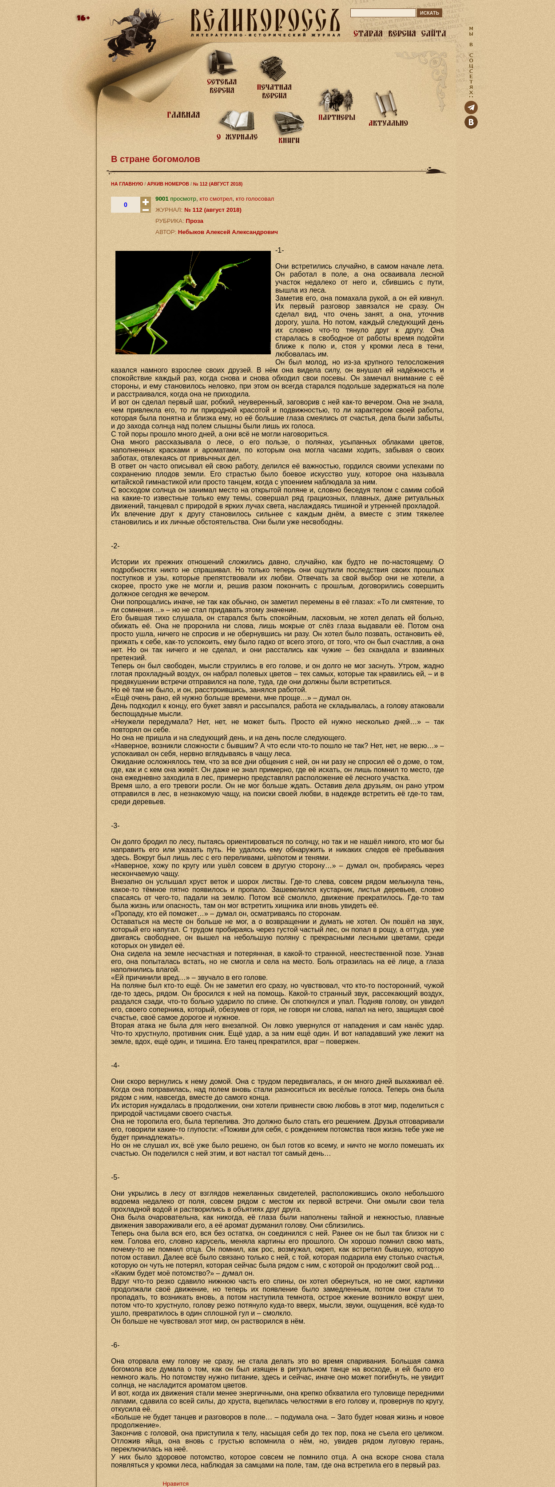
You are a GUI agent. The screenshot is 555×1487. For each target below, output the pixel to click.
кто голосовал (255, 198)
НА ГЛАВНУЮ (127, 183)
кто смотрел (215, 198)
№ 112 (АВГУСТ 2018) (217, 183)
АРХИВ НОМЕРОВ (168, 183)
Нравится (176, 1483)
